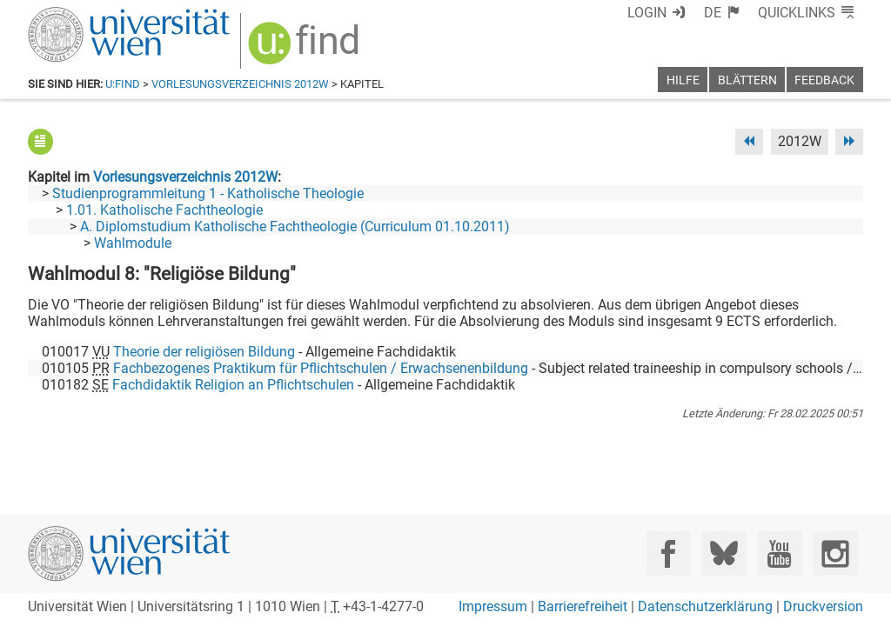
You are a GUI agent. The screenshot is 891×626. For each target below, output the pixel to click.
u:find (122, 83)
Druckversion (823, 606)
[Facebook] (668, 553)
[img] (305, 49)
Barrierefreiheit (582, 606)
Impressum (493, 606)
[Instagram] (835, 553)
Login (647, 12)
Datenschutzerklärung (705, 606)
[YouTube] (779, 553)
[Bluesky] (723, 553)
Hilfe (683, 80)
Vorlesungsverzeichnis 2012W (240, 83)
